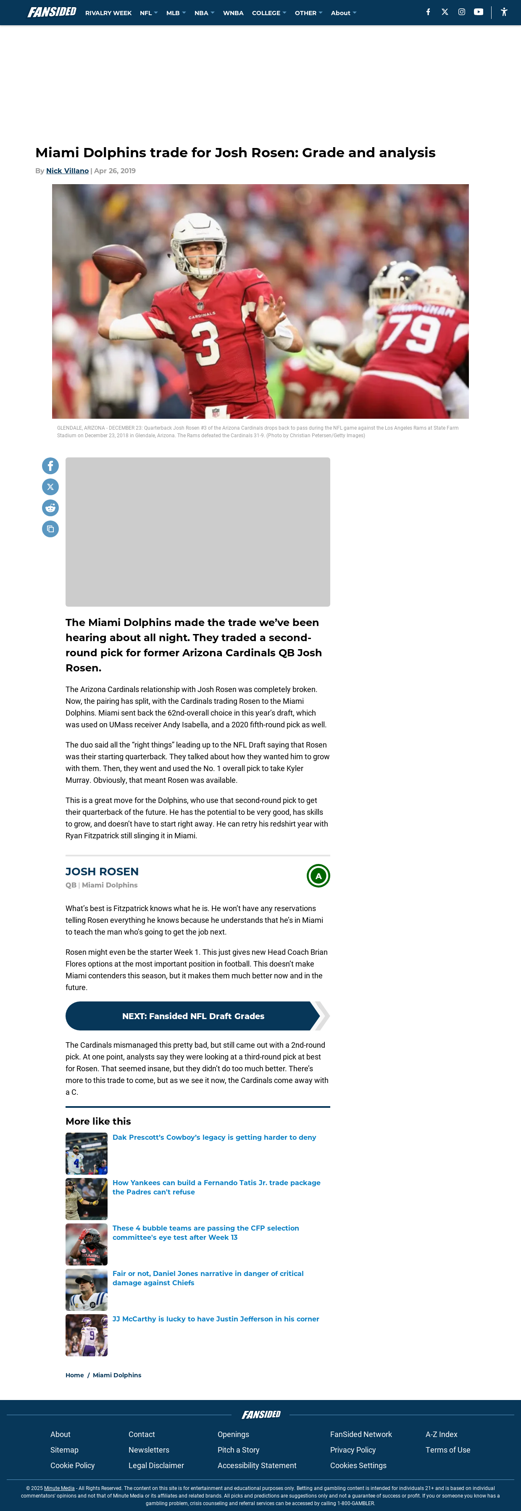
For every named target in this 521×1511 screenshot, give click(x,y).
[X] (445, 11)
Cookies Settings (358, 1465)
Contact (142, 1434)
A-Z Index (442, 1434)
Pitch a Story (239, 1450)
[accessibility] (504, 11)
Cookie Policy (72, 1465)
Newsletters (149, 1450)
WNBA (233, 13)
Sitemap (64, 1450)
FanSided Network (361, 1434)
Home (75, 1375)
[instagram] (461, 11)
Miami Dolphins (117, 1375)
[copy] (50, 528)
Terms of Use (448, 1450)
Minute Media (59, 1488)
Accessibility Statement (257, 1465)
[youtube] (479, 11)
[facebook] (428, 11)
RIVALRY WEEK (108, 13)
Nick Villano (67, 170)
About (60, 1434)
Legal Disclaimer (156, 1465)
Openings (233, 1434)
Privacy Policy (353, 1450)
